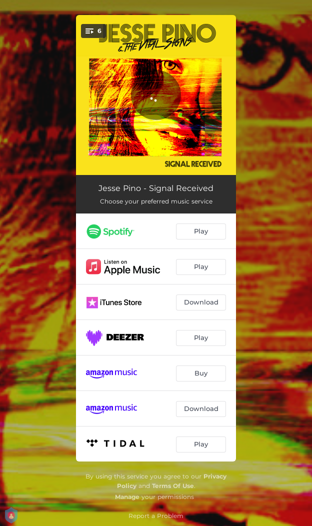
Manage (127, 496)
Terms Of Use (173, 486)
